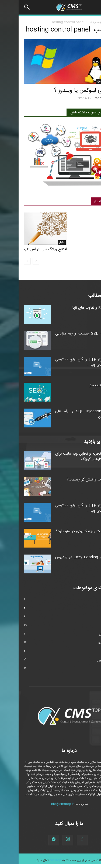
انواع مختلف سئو (83, 385)
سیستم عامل (86, 81)
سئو (93, 625)
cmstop (37, 860)
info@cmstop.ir (43, 804)
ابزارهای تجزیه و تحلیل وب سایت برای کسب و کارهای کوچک (66, 456)
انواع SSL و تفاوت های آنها (75, 308)
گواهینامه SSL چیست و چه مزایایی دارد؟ (66, 336)
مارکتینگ (90, 651)
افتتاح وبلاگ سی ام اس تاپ (26, 249)
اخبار (43, 242)
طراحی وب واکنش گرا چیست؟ (72, 479)
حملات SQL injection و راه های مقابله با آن (66, 414)
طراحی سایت (88, 643)
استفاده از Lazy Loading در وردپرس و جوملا (66, 560)
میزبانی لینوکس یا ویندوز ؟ (65, 90)
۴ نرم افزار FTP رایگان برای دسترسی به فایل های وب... (66, 362)
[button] (8, 7)
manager (82, 98)
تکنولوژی (90, 617)
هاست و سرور (87, 660)
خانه (93, 22)
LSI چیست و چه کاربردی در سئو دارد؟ (66, 531)
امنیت (92, 608)
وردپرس (91, 669)
